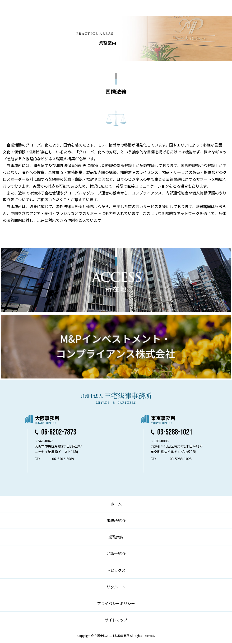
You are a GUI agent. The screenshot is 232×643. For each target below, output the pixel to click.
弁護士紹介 (116, 553)
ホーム (116, 504)
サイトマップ (116, 620)
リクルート (116, 587)
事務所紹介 (116, 520)
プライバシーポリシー (116, 603)
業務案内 (116, 537)
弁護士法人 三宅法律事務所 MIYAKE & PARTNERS (23, 8)
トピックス (116, 570)
